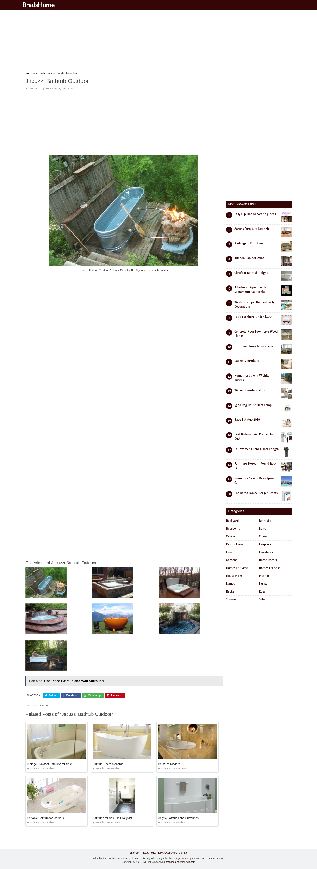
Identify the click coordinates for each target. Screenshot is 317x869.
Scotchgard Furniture (248, 243)
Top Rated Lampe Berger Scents (256, 493)
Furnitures (266, 552)
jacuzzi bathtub (40, 705)
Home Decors (268, 560)
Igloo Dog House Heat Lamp (253, 405)
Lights (263, 583)
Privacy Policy (148, 852)
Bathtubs (33, 88)
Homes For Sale (269, 568)
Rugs (262, 591)
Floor (229, 552)
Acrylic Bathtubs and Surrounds (178, 818)
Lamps (230, 583)
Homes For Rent (237, 568)
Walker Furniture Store (249, 390)
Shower (231, 599)
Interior (264, 576)
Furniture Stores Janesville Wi (254, 346)
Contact (183, 852)
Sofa (262, 599)
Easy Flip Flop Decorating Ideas (255, 214)
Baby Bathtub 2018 (247, 419)
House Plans (234, 576)
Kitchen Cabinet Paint (249, 258)
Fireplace (265, 544)
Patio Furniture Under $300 (253, 317)
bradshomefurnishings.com (180, 862)
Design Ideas (234, 544)
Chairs (263, 536)
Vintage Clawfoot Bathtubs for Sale (49, 764)
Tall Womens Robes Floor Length (256, 449)
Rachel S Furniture (246, 361)
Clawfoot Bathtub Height (251, 273)
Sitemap (134, 852)
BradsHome (43, 4)
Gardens (231, 560)
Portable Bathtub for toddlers (45, 818)
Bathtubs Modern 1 (170, 764)
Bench (263, 528)
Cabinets (232, 536)
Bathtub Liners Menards (108, 764)
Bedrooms (233, 528)
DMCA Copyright (167, 852)
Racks (230, 591)
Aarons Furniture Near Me (252, 229)
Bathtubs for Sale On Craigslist (112, 818)
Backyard (232, 521)
